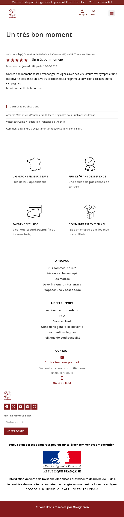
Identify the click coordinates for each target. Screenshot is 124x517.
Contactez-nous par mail (62, 362)
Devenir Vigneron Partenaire (62, 284)
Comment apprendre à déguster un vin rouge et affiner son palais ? (44, 128)
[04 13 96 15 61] (62, 378)
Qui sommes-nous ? (62, 268)
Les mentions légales (62, 332)
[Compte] (82, 11)
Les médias (62, 279)
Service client (62, 321)
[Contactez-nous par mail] (62, 357)
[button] (111, 13)
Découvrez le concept (62, 273)
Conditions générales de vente (62, 327)
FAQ (62, 316)
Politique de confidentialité (62, 338)
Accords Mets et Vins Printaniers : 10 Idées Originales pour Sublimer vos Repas (50, 115)
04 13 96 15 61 (62, 383)
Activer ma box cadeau (62, 310)
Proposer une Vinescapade (62, 290)
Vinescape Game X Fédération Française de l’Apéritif (35, 121)
